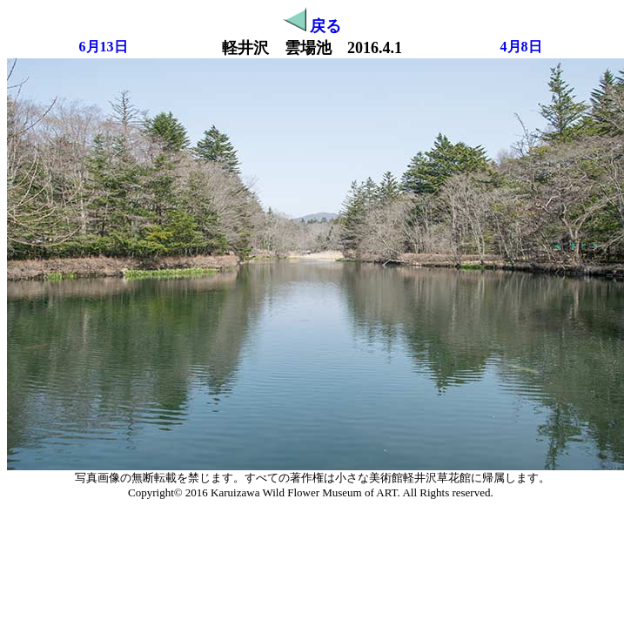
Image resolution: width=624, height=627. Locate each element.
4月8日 (521, 46)
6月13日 (103, 46)
